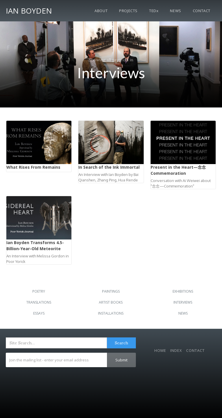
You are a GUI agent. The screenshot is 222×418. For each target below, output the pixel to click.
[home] (29, 9)
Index (176, 350)
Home (160, 350)
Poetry (38, 291)
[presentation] (50, 381)
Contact (201, 10)
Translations (38, 302)
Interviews (182, 302)
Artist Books (111, 302)
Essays (39, 313)
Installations (110, 313)
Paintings (111, 291)
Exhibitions (183, 291)
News (175, 10)
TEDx (153, 10)
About (101, 10)
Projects (128, 10)
